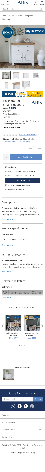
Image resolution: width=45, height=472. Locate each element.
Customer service (8, 429)
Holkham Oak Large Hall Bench (13, 334)
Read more (7, 219)
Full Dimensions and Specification (16, 141)
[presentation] (2, 325)
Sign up (38, 399)
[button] (19, 345)
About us (5, 415)
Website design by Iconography (22, 452)
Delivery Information (11, 127)
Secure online (7, 437)
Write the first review (27, 134)
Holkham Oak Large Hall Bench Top (32, 334)
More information (8, 422)
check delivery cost (23, 180)
